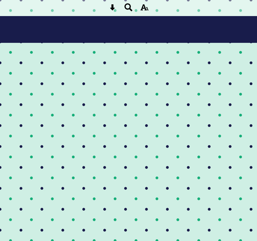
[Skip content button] (112, 9)
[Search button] (128, 9)
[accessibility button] (144, 9)
